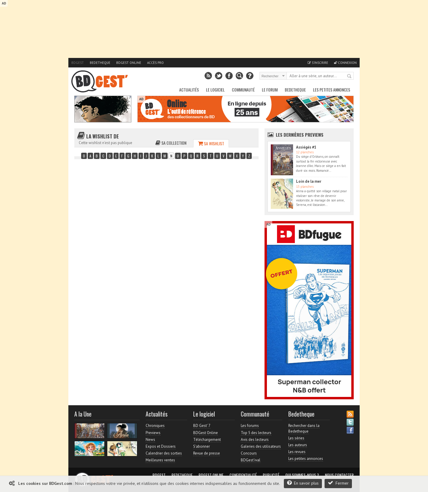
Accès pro (155, 63)
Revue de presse (206, 453)
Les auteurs (297, 444)
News (150, 439)
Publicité (271, 475)
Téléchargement (207, 439)
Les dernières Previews (299, 134)
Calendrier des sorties (164, 453)
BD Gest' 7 (201, 425)
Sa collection (170, 143)
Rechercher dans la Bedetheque (304, 428)
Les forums (250, 425)
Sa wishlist (211, 143)
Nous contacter (339, 475)
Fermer (338, 483)
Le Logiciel (215, 89)
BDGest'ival (250, 460)
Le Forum (270, 89)
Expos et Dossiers (161, 446)
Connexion (345, 63)
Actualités (189, 89)
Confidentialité (243, 475)
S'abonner (201, 446)
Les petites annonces (331, 89)
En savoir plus (303, 483)
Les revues (297, 451)
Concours (249, 453)
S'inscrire (318, 63)
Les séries (296, 438)
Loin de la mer (308, 181)
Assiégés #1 (306, 147)
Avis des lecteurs (255, 439)
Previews (153, 432)
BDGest (77, 63)
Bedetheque (100, 63)
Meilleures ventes (160, 460)
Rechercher (349, 76)
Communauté (243, 89)
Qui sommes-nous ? (302, 475)
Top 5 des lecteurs (256, 432)
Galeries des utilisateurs (261, 446)
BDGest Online (128, 63)
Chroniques (155, 425)
